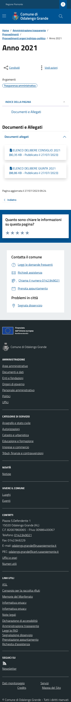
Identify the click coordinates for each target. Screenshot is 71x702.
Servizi (45, 683)
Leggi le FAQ (10, 630)
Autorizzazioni (11, 429)
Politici (6, 396)
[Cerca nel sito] (59, 16)
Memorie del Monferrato (17, 596)
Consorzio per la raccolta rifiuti (21, 590)
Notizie (6, 474)
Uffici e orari (9, 557)
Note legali (9, 614)
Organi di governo (13, 384)
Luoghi (6, 494)
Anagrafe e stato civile (16, 423)
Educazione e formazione (18, 441)
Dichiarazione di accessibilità (19, 620)
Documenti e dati (13, 372)
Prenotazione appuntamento (20, 639)
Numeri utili (9, 563)
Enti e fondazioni (12, 378)
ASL (4, 584)
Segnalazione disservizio (17, 635)
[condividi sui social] (11, 68)
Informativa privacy (14, 602)
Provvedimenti (10, 34)
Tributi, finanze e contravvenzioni (22, 453)
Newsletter (9, 668)
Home (5, 30)
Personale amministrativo (18, 390)
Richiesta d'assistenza (16, 644)
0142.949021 (23, 535)
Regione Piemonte (14, 4)
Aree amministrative (15, 366)
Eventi (6, 500)
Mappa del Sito (51, 687)
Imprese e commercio (15, 447)
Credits (21, 687)
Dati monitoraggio (13, 683)
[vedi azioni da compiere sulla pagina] (48, 68)
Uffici (5, 402)
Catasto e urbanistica (15, 435)
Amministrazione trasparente (29, 30)
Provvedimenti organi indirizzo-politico (23, 38)
